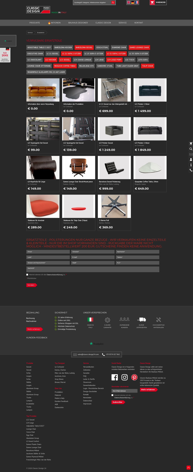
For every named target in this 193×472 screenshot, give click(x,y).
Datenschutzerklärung (55, 275)
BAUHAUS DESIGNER (78, 23)
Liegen (28, 376)
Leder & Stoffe (89, 379)
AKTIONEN (54, 22)
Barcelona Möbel (32, 450)
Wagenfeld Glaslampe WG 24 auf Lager (46, 72)
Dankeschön (59, 407)
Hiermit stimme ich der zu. (46, 275)
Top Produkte (31, 416)
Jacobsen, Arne (60, 376)
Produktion (59, 392)
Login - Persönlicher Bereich (93, 388)
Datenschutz (87, 401)
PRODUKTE (34, 23)
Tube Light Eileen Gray (127, 66)
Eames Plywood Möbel (34, 457)
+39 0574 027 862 (113, 354)
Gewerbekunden (89, 385)
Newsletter (87, 397)
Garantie (86, 373)
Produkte (29, 363)
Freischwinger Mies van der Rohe (38, 460)
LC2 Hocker (50, 60)
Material (58, 395)
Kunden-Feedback (61, 401)
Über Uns (58, 388)
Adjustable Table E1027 (35, 426)
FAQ (84, 376)
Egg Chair (29, 435)
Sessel (28, 367)
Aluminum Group (32, 388)
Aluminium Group (32, 438)
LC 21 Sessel (52, 54)
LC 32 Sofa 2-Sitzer (116, 54)
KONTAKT (138, 23)
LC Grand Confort (32, 441)
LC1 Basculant (34, 60)
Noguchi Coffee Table (65, 66)
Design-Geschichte (90, 391)
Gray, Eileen (59, 379)
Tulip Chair (147, 66)
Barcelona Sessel (84, 47)
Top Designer (60, 363)
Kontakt (85, 394)
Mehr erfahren (34, 329)
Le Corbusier (59, 367)
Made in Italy (59, 398)
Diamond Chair (119, 47)
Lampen (29, 401)
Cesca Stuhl (102, 47)
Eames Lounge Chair (139, 47)
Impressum (87, 404)
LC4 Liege (99, 60)
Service (30, 32)
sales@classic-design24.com (88, 354)
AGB (56, 404)
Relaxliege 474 (86, 66)
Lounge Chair (31, 429)
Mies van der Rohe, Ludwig (65, 373)
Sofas (28, 373)
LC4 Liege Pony (114, 60)
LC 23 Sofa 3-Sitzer (94, 54)
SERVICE (123, 23)
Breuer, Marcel (60, 382)
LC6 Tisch (129, 60)
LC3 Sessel (65, 60)
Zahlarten (86, 370)
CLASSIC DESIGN (103, 23)
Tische (28, 397)
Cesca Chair (30, 432)
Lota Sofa (143, 60)
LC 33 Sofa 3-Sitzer (138, 54)
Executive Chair (35, 54)
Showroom (87, 382)
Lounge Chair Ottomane (39, 66)
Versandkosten (88, 367)
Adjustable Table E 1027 (39, 47)
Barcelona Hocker (63, 47)
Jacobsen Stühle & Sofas (35, 453)
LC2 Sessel (30, 420)
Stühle (28, 382)
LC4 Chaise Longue (82, 60)
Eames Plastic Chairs (33, 444)
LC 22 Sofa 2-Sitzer (71, 54)
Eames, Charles (60, 370)
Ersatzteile (40, 32)
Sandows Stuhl (105, 66)
